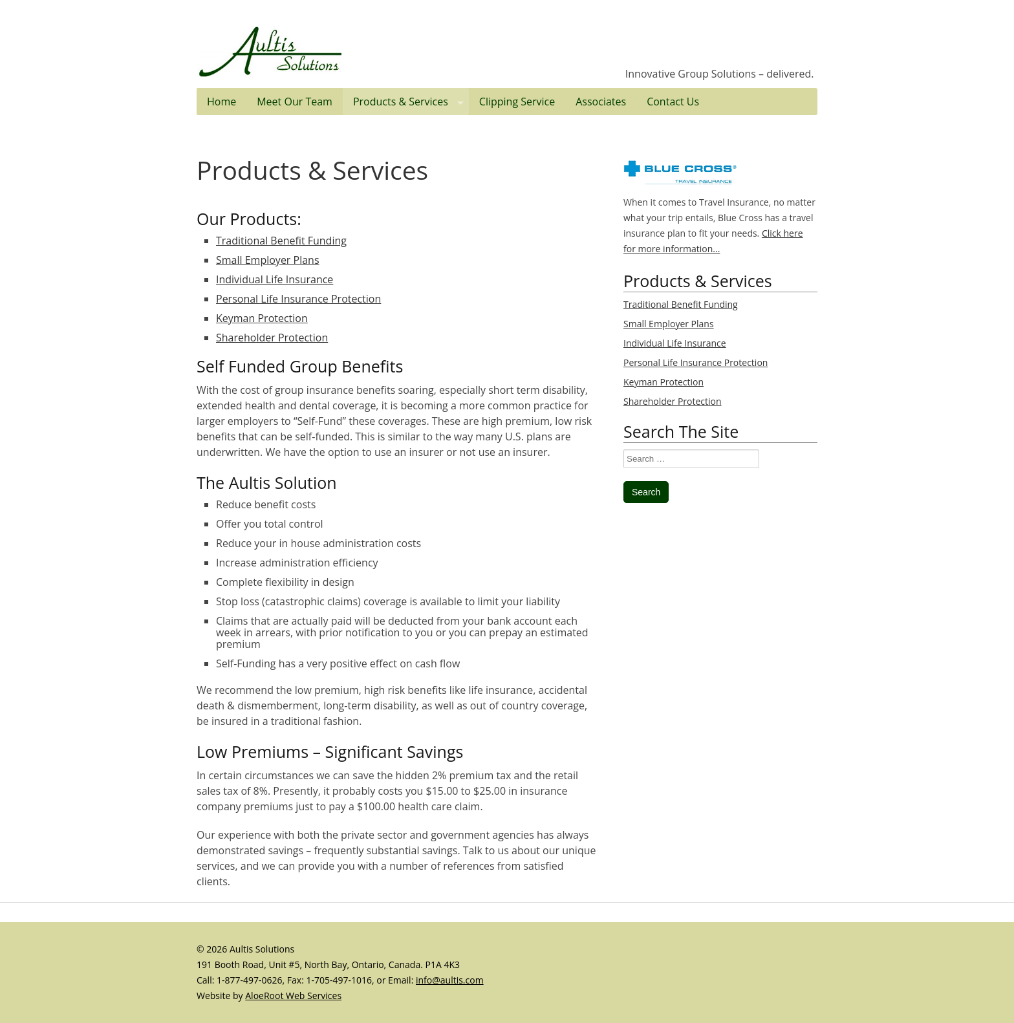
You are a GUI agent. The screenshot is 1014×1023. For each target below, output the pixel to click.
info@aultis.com (450, 980)
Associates (601, 101)
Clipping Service (517, 101)
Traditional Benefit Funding (281, 240)
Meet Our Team (294, 101)
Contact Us (673, 101)
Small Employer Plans (267, 260)
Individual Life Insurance (274, 279)
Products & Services (411, 101)
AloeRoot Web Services (293, 995)
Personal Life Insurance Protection (298, 299)
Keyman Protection (262, 318)
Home (221, 101)
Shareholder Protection (272, 337)
